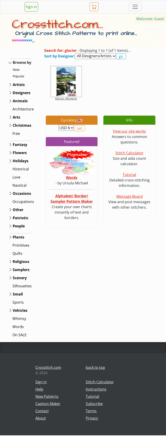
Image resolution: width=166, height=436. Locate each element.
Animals (20, 100)
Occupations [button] (23, 201)
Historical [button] (20, 169)
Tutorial (129, 174)
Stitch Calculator (129, 152)
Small (18, 294)
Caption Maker (47, 403)
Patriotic (20, 217)
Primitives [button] (20, 245)
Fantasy (20, 144)
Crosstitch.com (48, 367)
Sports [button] (18, 302)
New (16, 69)
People (19, 226)
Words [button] (18, 326)
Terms (91, 410)
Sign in (31, 6)
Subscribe (94, 403)
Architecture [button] (23, 109)
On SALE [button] (19, 334)
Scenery (20, 277)
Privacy (92, 418)
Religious (21, 261)
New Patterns (47, 396)
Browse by (22, 62)
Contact (42, 410)
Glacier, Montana (66, 98)
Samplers (21, 269)
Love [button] (16, 177)
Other (18, 209)
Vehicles (20, 310)
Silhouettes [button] (22, 286)
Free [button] (16, 133)
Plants (18, 237)
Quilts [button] (17, 253)
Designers (21, 92)
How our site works (129, 131)
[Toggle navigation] (135, 6)
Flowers (20, 152)
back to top (95, 367)
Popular (18, 76)
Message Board (129, 196)
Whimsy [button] (19, 318)
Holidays (20, 160)
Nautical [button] (19, 185)
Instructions (96, 389)
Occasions (22, 193)
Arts (16, 117)
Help (39, 389)
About (40, 418)
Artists (19, 84)
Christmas (22, 125)
